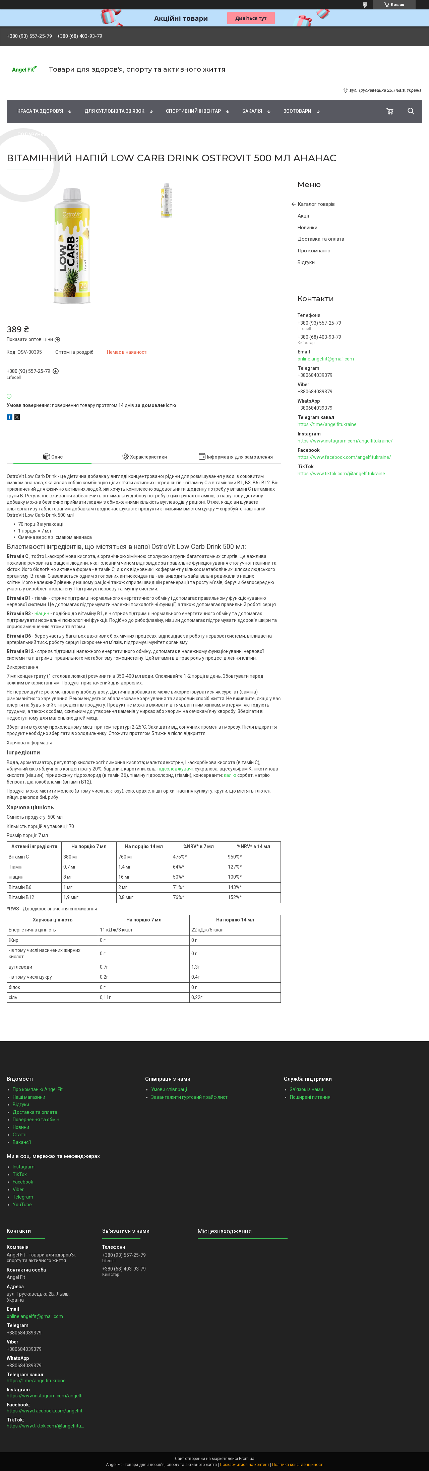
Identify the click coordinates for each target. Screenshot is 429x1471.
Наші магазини (29, 1097)
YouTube (22, 1204)
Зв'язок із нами (306, 1089)
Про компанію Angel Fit (38, 1089)
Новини (21, 1127)
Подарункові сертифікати (50, 134)
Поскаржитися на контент (244, 1464)
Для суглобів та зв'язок (114, 111)
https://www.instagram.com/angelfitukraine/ (345, 440)
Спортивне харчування (292, 88)
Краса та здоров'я (40, 111)
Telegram (23, 1197)
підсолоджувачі (175, 768)
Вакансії (22, 1142)
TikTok (20, 1174)
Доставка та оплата (321, 239)
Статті (19, 1134)
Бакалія (252, 111)
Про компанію (314, 251)
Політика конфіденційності (297, 1464)
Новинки (307, 228)
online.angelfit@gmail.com (326, 358)
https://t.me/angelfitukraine (327, 424)
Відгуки (306, 262)
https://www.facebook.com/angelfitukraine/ (344, 457)
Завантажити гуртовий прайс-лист (189, 1097)
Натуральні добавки (215, 88)
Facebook (23, 1181)
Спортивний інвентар (193, 111)
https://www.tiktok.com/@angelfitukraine (341, 473)
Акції (303, 216)
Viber (18, 1189)
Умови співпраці (169, 1089)
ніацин (42, 613)
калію (230, 775)
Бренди (23, 88)
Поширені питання (310, 1097)
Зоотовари (297, 111)
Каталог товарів (316, 204)
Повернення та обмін (36, 1119)
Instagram (24, 1166)
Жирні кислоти (148, 88)
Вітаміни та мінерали (80, 88)
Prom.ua (246, 1458)
